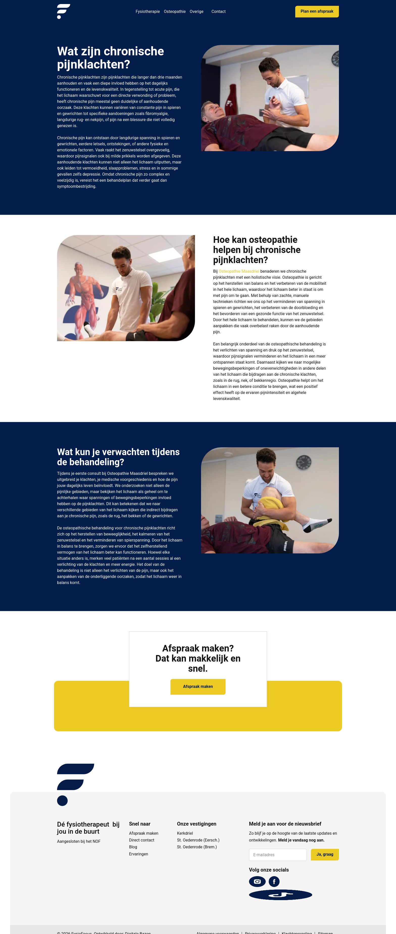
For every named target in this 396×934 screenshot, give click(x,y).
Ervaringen (138, 854)
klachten (91, 108)
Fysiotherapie (148, 12)
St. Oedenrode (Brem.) (197, 847)
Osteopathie (175, 12)
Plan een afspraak (317, 11)
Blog (133, 847)
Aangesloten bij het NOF (79, 841)
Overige (196, 12)
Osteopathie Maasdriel (239, 271)
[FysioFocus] (63, 11)
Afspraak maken (198, 687)
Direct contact (141, 840)
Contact (218, 12)
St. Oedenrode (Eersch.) (198, 840)
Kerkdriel (185, 833)
